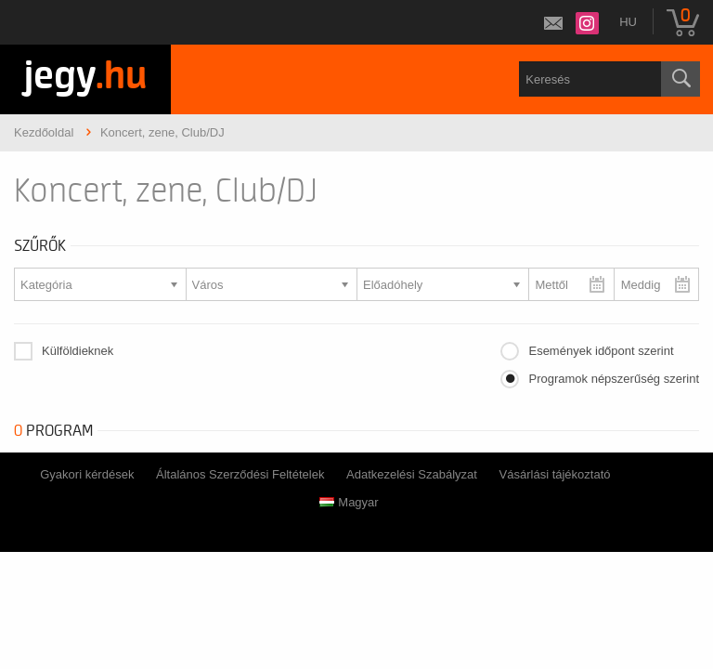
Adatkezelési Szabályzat (411, 474)
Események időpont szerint (600, 351)
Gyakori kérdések (87, 474)
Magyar (348, 502)
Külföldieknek (77, 351)
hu (628, 22)
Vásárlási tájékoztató (555, 474)
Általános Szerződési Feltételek (240, 474)
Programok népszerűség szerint (613, 379)
